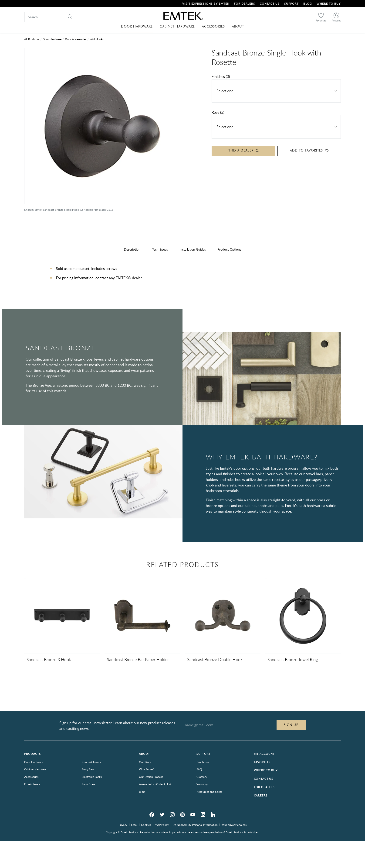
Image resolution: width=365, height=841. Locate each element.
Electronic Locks (92, 777)
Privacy (122, 825)
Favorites (262, 762)
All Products (31, 39)
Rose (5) (218, 112)
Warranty (202, 784)
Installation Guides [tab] (192, 249)
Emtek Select (32, 784)
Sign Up (291, 725)
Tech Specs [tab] (160, 249)
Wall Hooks (97, 39)
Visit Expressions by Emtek (205, 4)
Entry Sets (88, 769)
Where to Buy (266, 770)
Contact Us (270, 4)
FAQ (199, 769)
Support (291, 4)
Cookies (146, 825)
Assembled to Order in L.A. (155, 784)
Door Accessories (75, 39)
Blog (307, 4)
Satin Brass (88, 784)
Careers (261, 795)
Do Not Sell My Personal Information (195, 825)
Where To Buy (329, 4)
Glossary (201, 777)
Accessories (31, 777)
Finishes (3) (221, 76)
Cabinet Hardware (35, 769)
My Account (264, 754)
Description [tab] (132, 249)
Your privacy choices (234, 825)
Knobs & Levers (91, 762)
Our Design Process (151, 777)
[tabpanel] (182, 278)
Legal (134, 825)
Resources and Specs (209, 791)
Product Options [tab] (229, 249)
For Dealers (244, 4)
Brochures (202, 762)
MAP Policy (162, 825)
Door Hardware (52, 39)
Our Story (145, 762)
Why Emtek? (146, 769)
